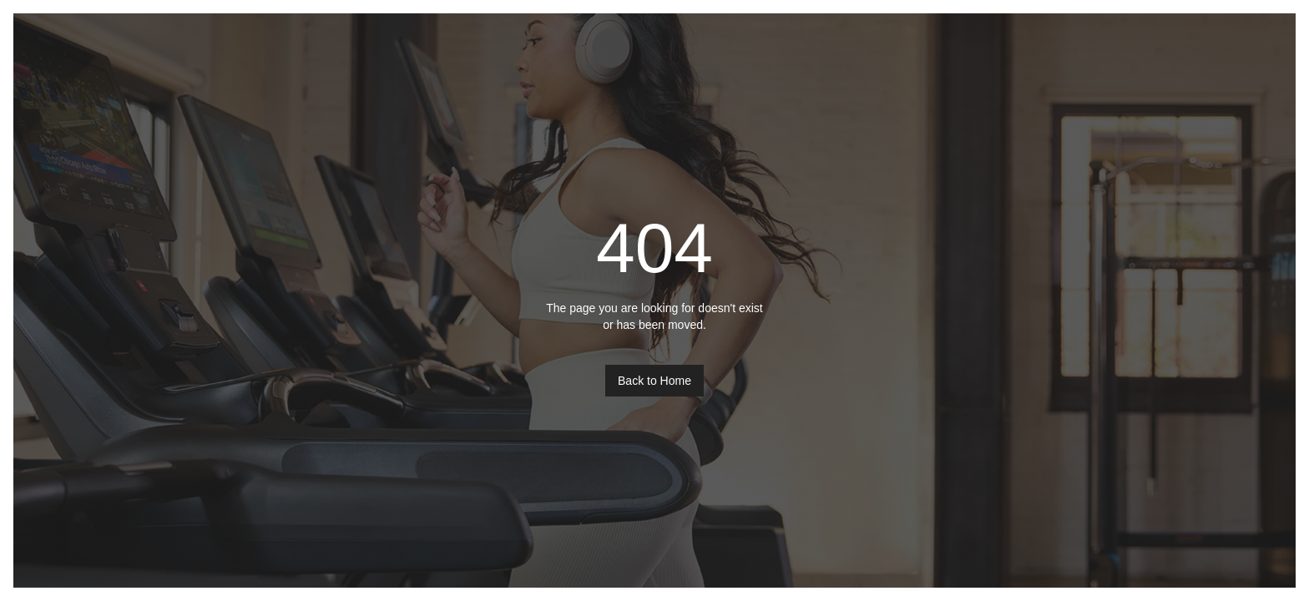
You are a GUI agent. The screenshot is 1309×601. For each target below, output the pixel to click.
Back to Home (654, 380)
